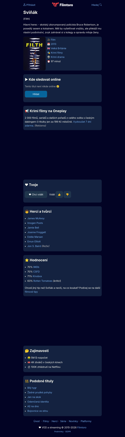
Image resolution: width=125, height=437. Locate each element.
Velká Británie (58, 48)
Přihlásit (29, 4)
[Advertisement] (62, 155)
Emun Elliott (34, 241)
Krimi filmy (57, 52)
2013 (53, 44)
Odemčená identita (38, 401)
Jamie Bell (33, 227)
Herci (54, 421)
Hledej (96, 4)
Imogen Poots (35, 222)
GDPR (68, 431)
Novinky (73, 421)
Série (63, 421)
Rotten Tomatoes (42, 280)
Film (53, 39)
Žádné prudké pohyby (39, 392)
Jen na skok (34, 397)
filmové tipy (31, 291)
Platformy (86, 421)
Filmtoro (81, 427)
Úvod (37, 421)
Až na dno (33, 406)
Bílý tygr (32, 387)
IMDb (36, 266)
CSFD (36, 271)
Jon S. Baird (34, 246)
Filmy (46, 421)
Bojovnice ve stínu (37, 410)
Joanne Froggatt (36, 232)
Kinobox (37, 276)
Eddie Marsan (35, 236)
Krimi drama (57, 56)
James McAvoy (36, 218)
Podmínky (58, 431)
